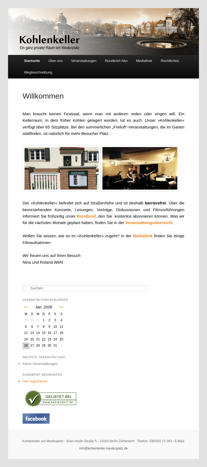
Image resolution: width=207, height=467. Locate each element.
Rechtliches (170, 61)
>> (61, 307)
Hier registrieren (35, 381)
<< (26, 307)
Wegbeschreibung (38, 72)
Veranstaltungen (83, 61)
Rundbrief (86, 216)
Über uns (56, 61)
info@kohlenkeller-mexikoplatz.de (103, 448)
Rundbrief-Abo (116, 61)
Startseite (32, 61)
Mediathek (144, 61)
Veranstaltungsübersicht (148, 222)
